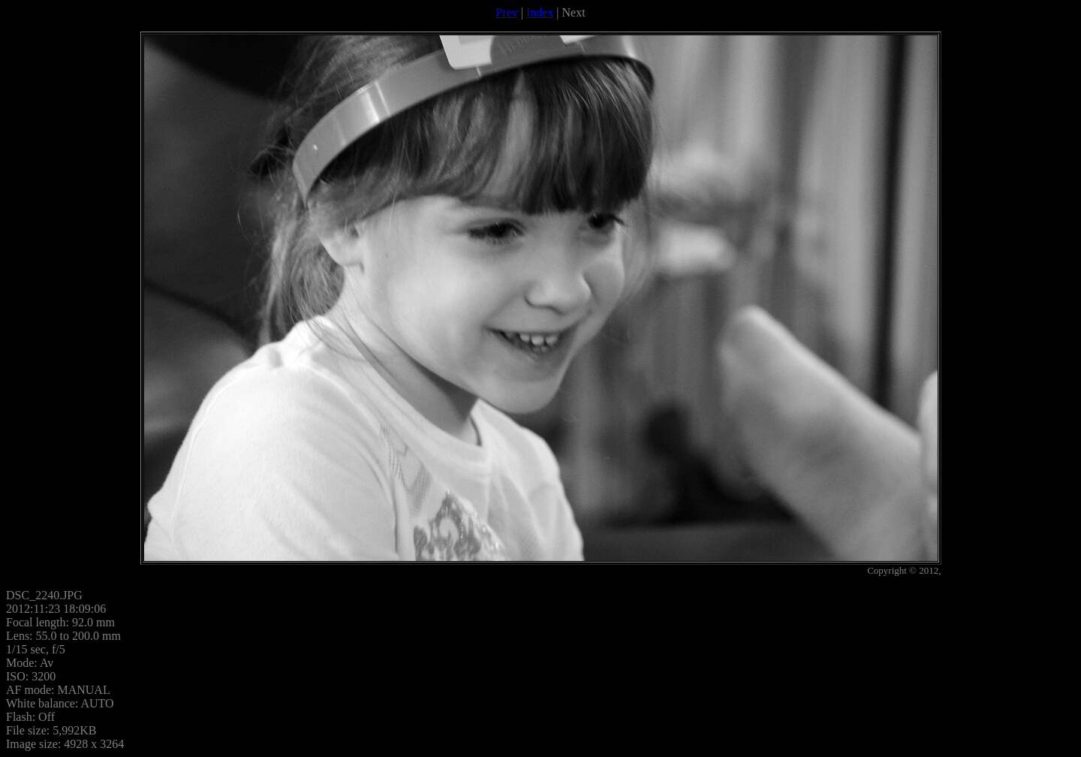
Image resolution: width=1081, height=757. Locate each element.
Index (539, 12)
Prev (506, 12)
